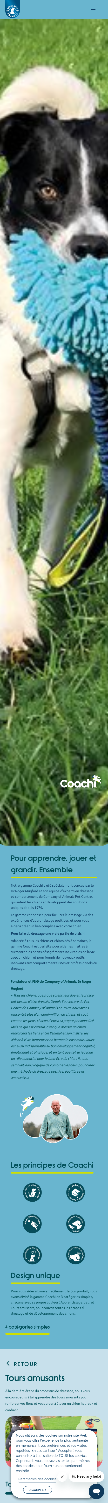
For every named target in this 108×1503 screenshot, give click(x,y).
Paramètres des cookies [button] (37, 1479)
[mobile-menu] (91, 10)
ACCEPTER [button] (37, 1490)
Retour (22, 1364)
